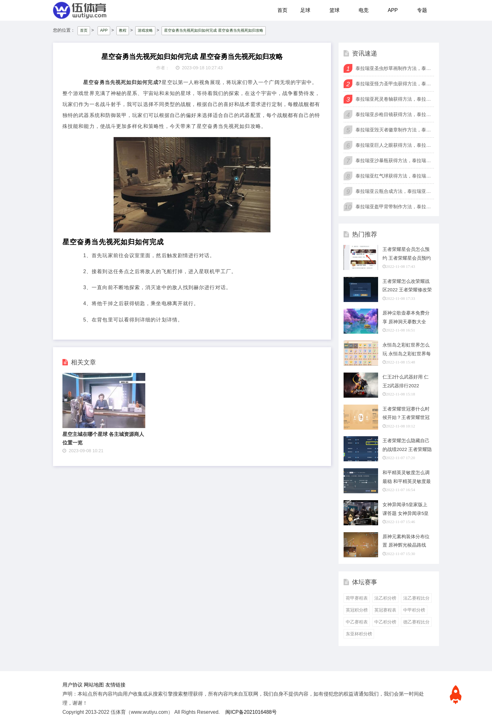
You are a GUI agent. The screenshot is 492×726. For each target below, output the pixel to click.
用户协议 (72, 684)
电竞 (364, 10)
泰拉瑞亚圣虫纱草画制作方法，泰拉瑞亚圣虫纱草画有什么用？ (394, 68)
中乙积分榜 (385, 621)
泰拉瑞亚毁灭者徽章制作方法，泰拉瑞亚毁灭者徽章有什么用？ (394, 129)
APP (393, 10)
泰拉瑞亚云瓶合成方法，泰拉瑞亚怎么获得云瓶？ (394, 191)
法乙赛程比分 (416, 598)
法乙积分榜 (385, 598)
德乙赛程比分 (416, 621)
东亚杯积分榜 (359, 633)
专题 (422, 10)
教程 (122, 30)
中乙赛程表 (357, 621)
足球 (305, 10)
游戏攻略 (145, 30)
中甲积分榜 (414, 609)
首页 (282, 10)
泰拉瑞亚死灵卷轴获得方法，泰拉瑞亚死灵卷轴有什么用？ (394, 99)
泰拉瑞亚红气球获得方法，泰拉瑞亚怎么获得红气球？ (394, 175)
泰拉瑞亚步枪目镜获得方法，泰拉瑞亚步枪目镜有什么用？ (394, 114)
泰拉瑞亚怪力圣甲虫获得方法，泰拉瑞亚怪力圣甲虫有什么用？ (394, 83)
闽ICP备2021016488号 (251, 712)
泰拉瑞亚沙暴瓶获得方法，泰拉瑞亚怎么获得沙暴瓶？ (394, 160)
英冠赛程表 (385, 609)
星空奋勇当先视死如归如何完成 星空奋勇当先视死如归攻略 (213, 30)
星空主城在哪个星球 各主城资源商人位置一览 (103, 438)
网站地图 (94, 684)
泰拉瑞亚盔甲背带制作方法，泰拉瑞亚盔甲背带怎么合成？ (394, 206)
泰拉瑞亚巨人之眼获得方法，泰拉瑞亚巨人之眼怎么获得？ (394, 145)
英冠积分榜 (357, 609)
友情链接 (115, 684)
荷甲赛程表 (357, 598)
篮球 (334, 10)
